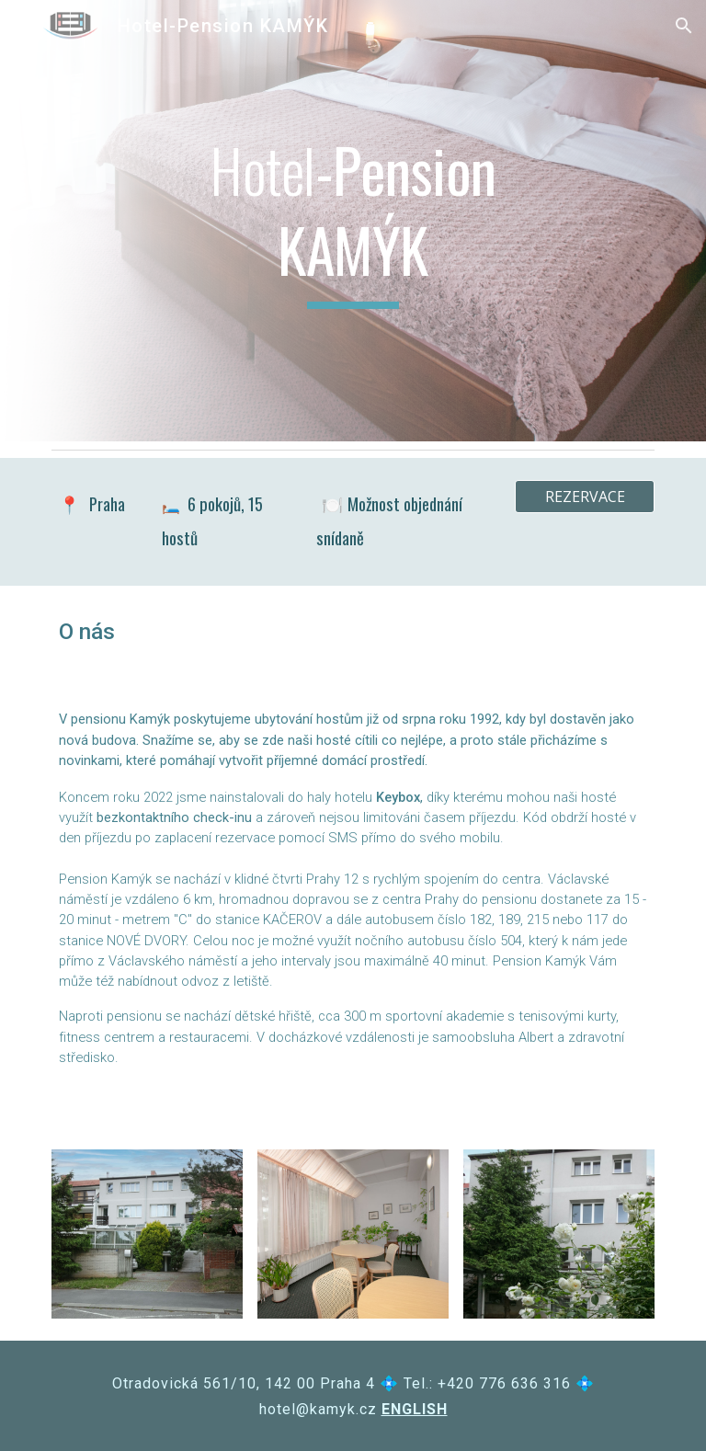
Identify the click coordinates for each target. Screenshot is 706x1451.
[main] (352, 220)
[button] (684, 26)
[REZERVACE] (584, 496)
